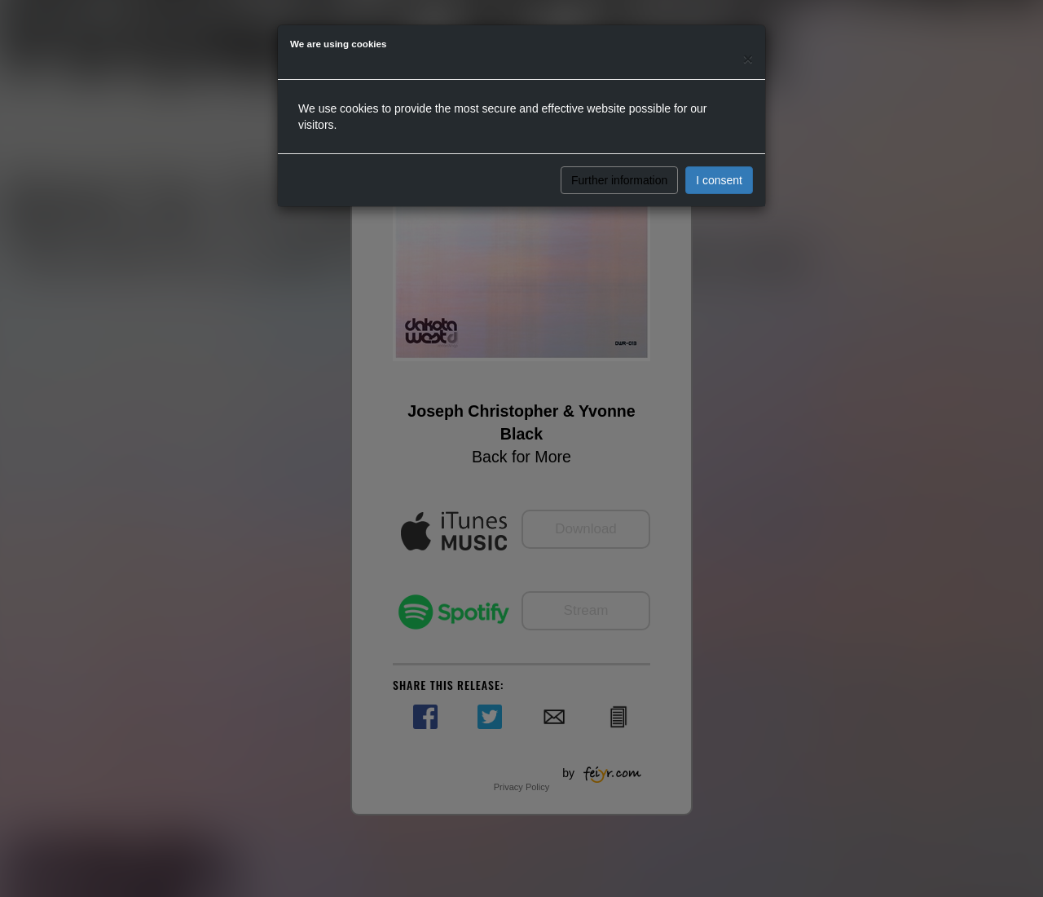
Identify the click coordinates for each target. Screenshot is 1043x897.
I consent (719, 180)
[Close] (748, 58)
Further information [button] (619, 180)
